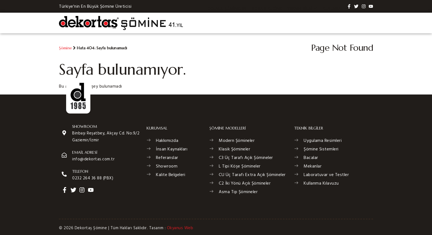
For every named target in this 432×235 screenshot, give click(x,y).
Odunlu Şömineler (227, 23)
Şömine (65, 47)
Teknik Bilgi (302, 23)
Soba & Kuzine (267, 23)
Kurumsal (335, 23)
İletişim (361, 23)
